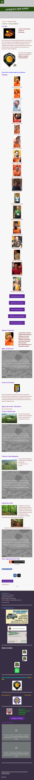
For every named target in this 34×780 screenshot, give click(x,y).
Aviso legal (3, 771)
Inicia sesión (3, 776)
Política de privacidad (19, 366)
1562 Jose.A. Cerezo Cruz (17, 296)
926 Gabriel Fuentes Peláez (17, 303)
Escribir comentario (7, 581)
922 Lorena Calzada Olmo (17, 323)
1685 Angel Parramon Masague (17, 316)
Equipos (4, 21)
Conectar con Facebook (7, 569)
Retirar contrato (5, 773)
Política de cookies (18, 771)
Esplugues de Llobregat (17, 718)
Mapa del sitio (24, 771)
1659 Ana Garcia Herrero (17, 309)
